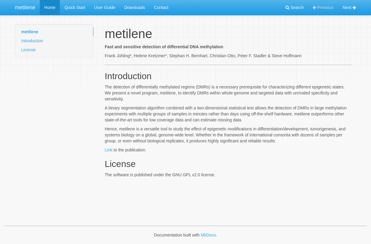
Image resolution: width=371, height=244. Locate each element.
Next (349, 7)
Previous (323, 7)
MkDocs (208, 235)
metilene (25, 7)
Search (294, 7)
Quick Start (74, 7)
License (28, 49)
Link (108, 149)
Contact (161, 7)
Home (49, 7)
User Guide (104, 7)
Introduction (32, 40)
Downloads (134, 7)
